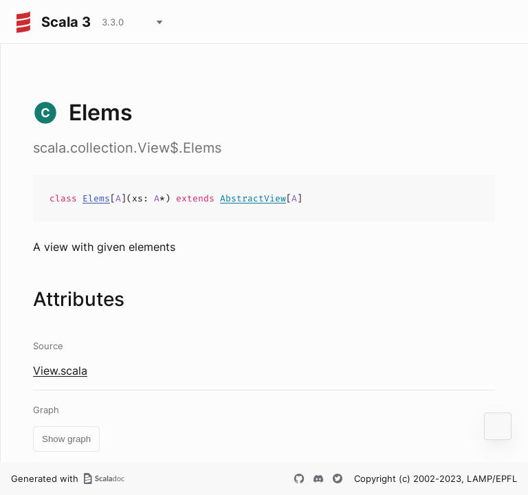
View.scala (60, 370)
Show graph (66, 439)
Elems (96, 198)
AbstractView (253, 198)
